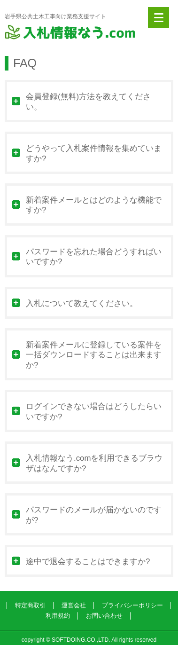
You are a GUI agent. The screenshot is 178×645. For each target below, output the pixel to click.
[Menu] (158, 17)
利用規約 (58, 615)
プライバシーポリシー (132, 605)
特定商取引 (30, 605)
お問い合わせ (104, 615)
